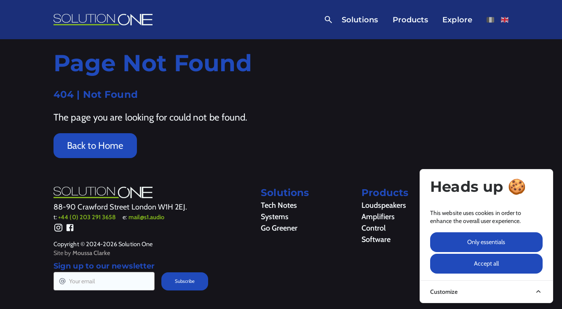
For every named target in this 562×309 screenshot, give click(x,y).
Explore (457, 19)
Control (373, 228)
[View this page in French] (490, 20)
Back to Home (95, 145)
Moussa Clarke (91, 253)
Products (410, 19)
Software (376, 239)
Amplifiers (378, 216)
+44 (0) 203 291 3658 (87, 217)
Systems (275, 216)
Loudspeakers (383, 205)
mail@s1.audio (146, 217)
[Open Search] (326, 20)
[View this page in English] (504, 20)
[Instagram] (58, 229)
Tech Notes (279, 205)
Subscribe (185, 281)
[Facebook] (70, 229)
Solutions (360, 19)
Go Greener (279, 228)
